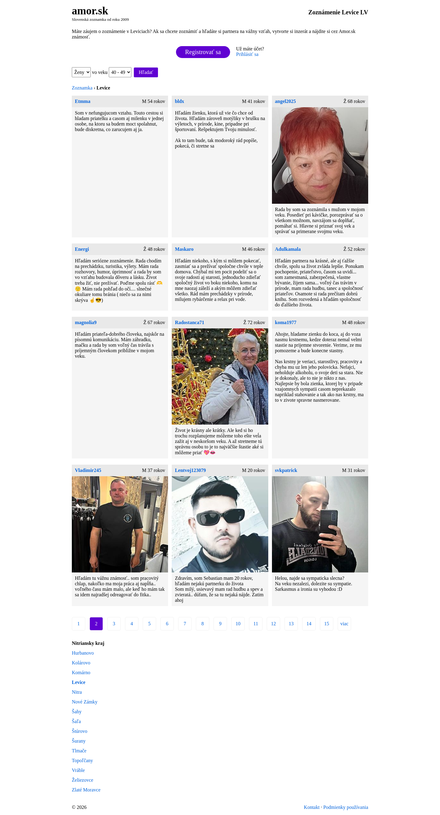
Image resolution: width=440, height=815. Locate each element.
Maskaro (184, 249)
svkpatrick (286, 470)
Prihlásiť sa (247, 54)
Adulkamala (288, 249)
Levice (78, 682)
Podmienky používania (345, 807)
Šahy (77, 711)
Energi (82, 249)
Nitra (77, 692)
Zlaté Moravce (86, 789)
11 (255, 623)
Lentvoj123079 (190, 470)
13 (291, 623)
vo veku (111, 72)
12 (273, 623)
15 (326, 623)
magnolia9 (86, 322)
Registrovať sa (203, 52)
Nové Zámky (84, 701)
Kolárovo (81, 662)
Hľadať (146, 72)
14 (308, 623)
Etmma (82, 101)
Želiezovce (82, 780)
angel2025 (285, 101)
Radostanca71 (189, 322)
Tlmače (79, 750)
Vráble (78, 770)
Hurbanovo (83, 653)
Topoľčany (82, 760)
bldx (179, 101)
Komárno (81, 672)
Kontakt (312, 807)
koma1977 (285, 322)
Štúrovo (79, 731)
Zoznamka (82, 87)
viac (344, 623)
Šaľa (76, 721)
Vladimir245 (88, 470)
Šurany (79, 741)
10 (238, 623)
